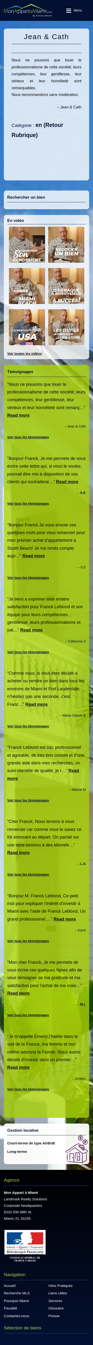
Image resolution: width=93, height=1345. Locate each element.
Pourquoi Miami (16, 1301)
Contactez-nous (16, 1316)
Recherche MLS (17, 1293)
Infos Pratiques (60, 1286)
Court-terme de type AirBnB (31, 1143)
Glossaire (56, 1308)
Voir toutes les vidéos (24, 354)
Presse (54, 1316)
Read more (18, 415)
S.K (83, 493)
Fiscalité (10, 1308)
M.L (83, 1004)
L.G (83, 864)
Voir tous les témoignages (28, 437)
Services (55, 1301)
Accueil (9, 1286)
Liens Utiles (57, 1293)
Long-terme (17, 1151)
